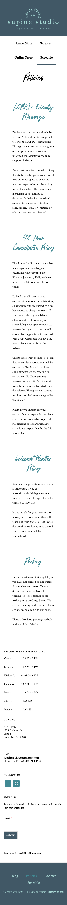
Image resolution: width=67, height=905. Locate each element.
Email (8, 818)
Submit (10, 835)
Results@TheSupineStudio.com (21, 758)
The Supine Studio (33, 18)
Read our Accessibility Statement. (23, 853)
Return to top (56, 892)
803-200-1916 (33, 761)
